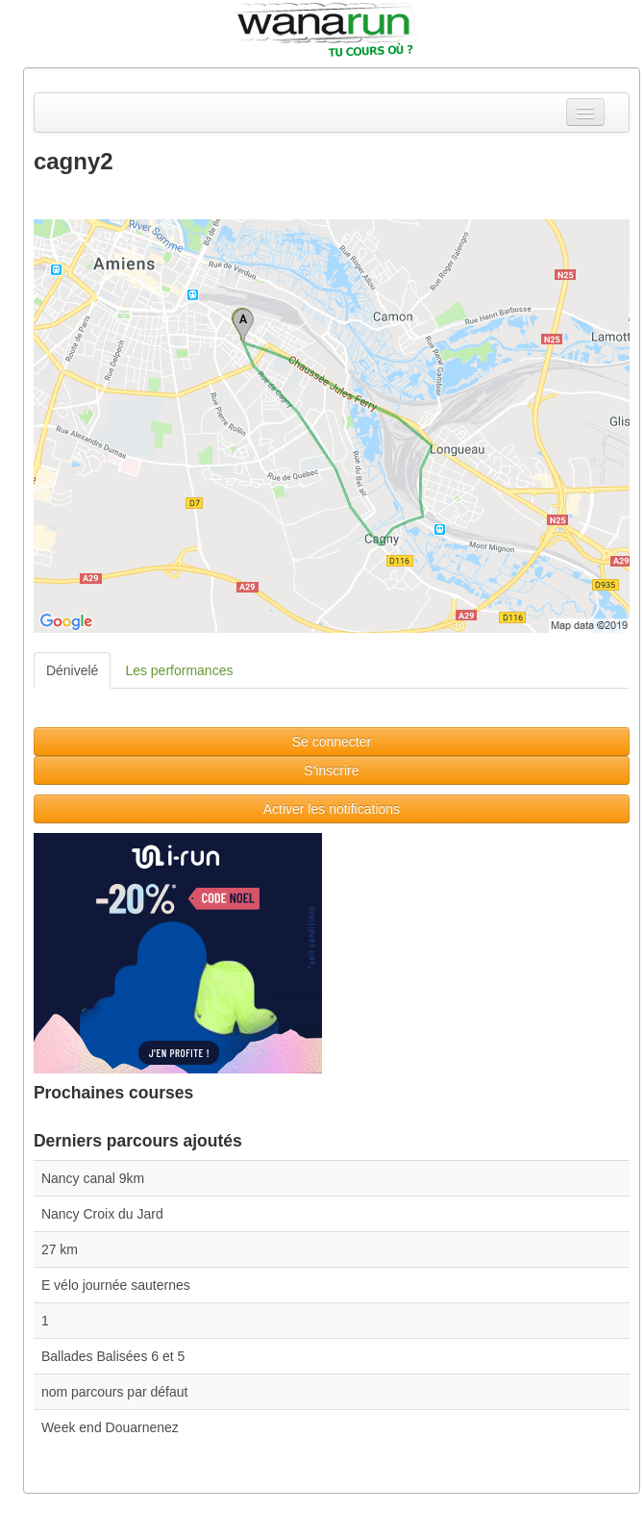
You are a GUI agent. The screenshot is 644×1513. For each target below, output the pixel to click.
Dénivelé (72, 670)
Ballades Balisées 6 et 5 (113, 1356)
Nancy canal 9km (92, 1178)
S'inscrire (331, 770)
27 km (59, 1249)
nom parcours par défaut (114, 1392)
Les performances (179, 670)
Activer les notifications (331, 809)
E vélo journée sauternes (115, 1285)
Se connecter (332, 741)
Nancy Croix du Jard (102, 1214)
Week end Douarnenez (110, 1427)
